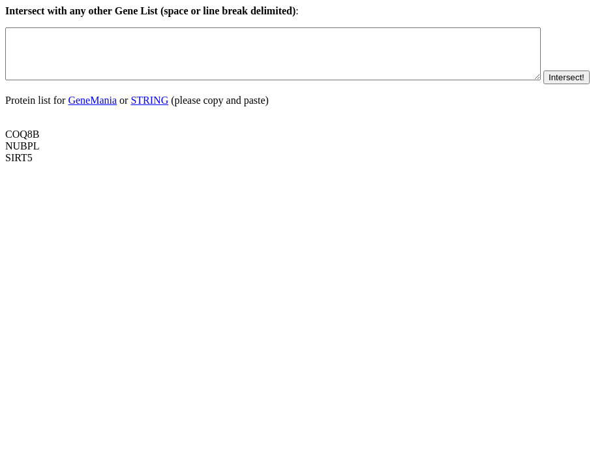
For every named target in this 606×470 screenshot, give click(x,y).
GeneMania (92, 119)
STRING (149, 119)
